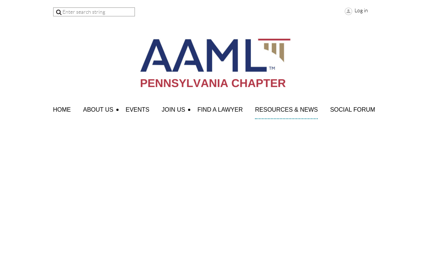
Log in (361, 10)
